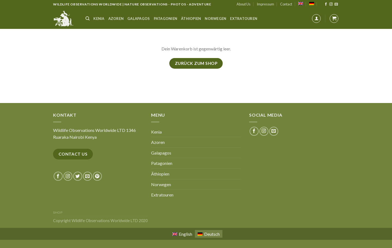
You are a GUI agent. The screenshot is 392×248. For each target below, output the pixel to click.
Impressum (265, 4)
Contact (286, 4)
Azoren (116, 18)
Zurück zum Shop (196, 63)
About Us (243, 4)
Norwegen (215, 18)
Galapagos (138, 18)
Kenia (98, 18)
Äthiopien (191, 18)
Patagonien (165, 18)
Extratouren (243, 18)
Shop (57, 212)
